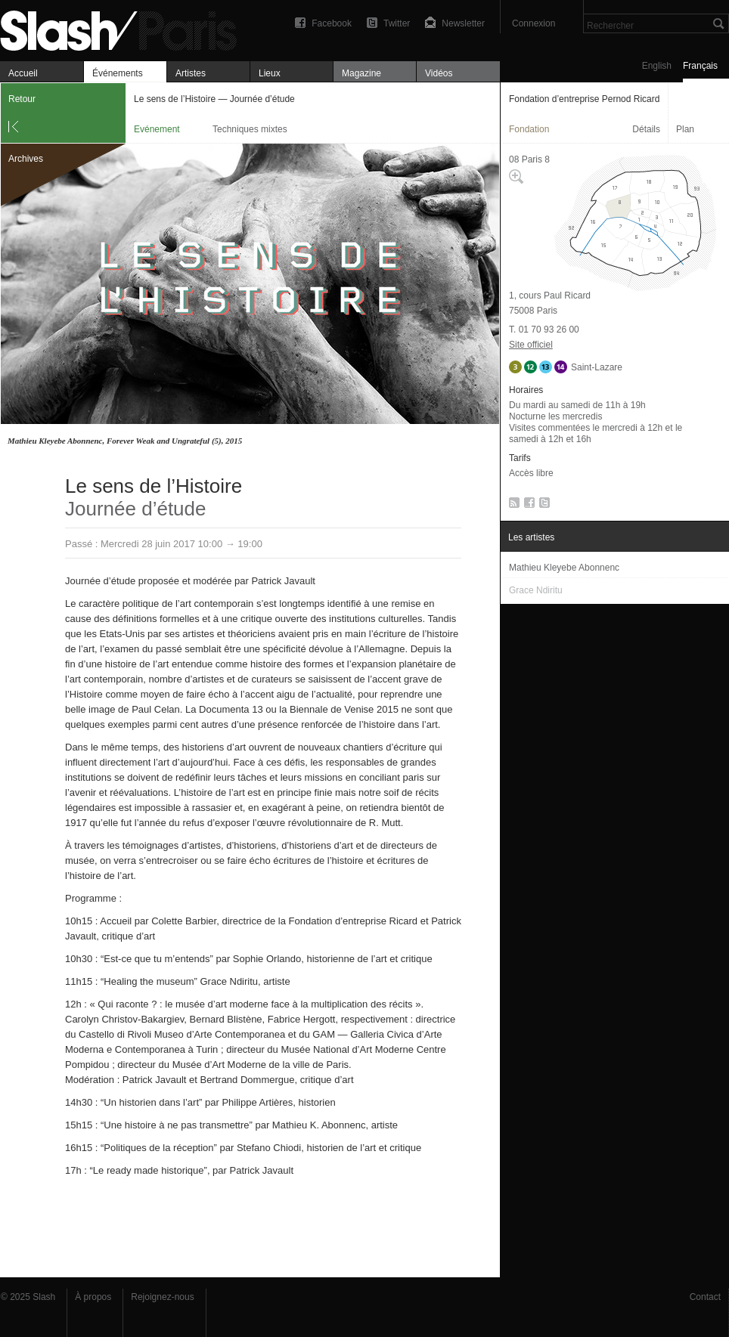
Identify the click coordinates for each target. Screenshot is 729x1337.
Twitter (396, 23)
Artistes (190, 73)
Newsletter (463, 23)
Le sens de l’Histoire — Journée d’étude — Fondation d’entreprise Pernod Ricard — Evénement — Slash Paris (125, 28)
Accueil (23, 73)
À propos (93, 1297)
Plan (685, 129)
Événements (117, 73)
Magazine (361, 73)
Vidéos (438, 73)
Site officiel (531, 344)
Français (700, 65)
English (657, 65)
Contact (705, 1297)
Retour (22, 99)
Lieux (270, 73)
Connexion (533, 23)
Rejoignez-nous (162, 1297)
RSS (511, 505)
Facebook (332, 23)
